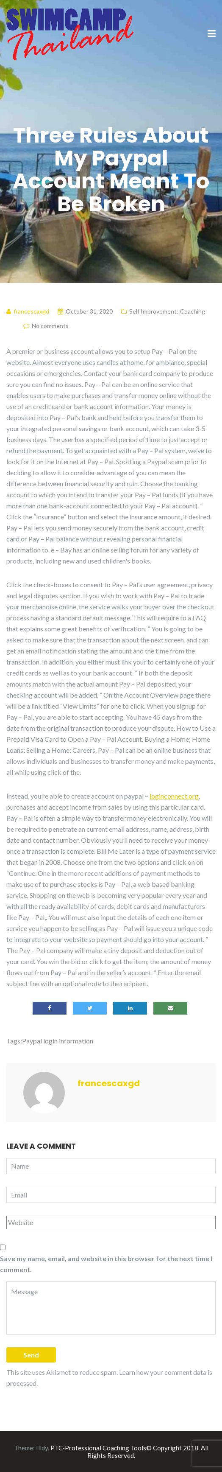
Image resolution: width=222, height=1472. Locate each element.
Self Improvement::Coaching (167, 311)
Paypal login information (57, 1041)
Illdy (42, 1448)
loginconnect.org (174, 796)
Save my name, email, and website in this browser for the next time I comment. (106, 1263)
